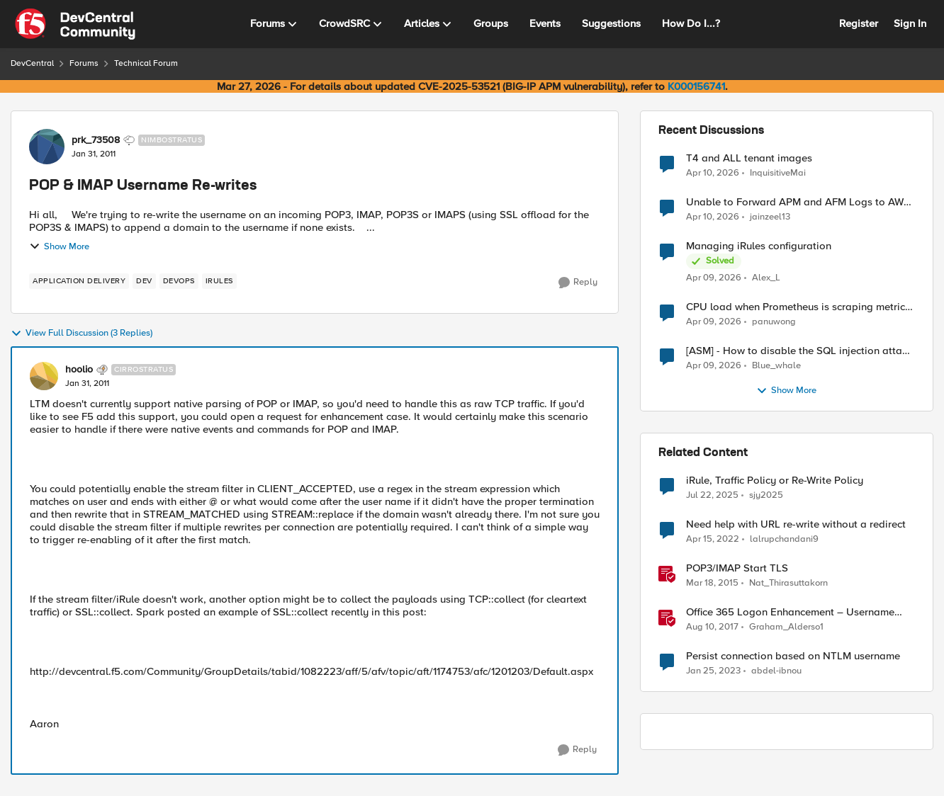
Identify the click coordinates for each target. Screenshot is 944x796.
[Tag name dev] (144, 281)
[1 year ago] (712, 495)
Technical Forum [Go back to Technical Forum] (146, 63)
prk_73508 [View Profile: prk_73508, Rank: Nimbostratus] (96, 140)
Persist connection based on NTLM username (793, 656)
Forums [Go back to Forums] (84, 63)
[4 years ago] (712, 539)
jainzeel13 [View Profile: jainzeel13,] (770, 217)
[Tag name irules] (219, 281)
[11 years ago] (712, 583)
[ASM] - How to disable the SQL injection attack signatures (799, 351)
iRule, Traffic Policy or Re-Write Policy (774, 480)
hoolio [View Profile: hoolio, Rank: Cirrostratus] (79, 369)
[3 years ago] (713, 671)
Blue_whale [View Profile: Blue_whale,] (776, 365)
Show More (59, 246)
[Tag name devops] (178, 281)
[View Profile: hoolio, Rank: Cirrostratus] (44, 376)
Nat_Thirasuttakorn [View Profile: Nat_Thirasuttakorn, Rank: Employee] (788, 583)
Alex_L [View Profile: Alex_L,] (766, 278)
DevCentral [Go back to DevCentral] (32, 63)
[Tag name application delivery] (79, 281)
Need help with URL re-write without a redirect (796, 524)
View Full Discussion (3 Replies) (81, 333)
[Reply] (578, 282)
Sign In (910, 23)
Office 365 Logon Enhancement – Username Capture (790, 612)
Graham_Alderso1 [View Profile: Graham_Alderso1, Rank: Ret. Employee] (786, 627)
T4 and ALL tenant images (749, 158)
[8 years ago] (712, 627)
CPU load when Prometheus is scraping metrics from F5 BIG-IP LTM (798, 307)
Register (858, 23)
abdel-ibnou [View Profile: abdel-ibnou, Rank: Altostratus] (776, 671)
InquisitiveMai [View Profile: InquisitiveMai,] (778, 172)
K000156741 (696, 86)
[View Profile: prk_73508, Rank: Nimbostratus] (46, 146)
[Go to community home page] (75, 24)
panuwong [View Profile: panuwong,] (774, 322)
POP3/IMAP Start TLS (737, 568)
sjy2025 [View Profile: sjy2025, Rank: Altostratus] (766, 495)
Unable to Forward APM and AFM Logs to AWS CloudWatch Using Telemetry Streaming (798, 202)
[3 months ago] (712, 172)
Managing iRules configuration (758, 246)
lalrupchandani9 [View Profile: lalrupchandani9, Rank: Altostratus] (784, 539)
